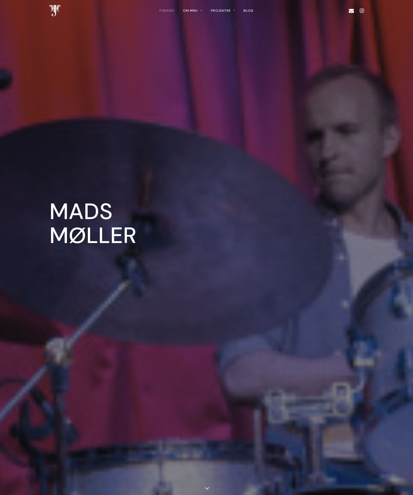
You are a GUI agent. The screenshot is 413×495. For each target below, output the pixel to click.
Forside (167, 10)
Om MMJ (192, 10)
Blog (248, 10)
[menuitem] (167, 10)
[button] (352, 10)
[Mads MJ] (55, 10)
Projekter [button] (223, 10)
